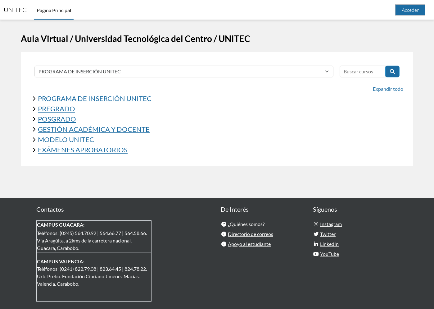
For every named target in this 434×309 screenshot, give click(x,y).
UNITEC (15, 10)
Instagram (331, 224)
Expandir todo (388, 89)
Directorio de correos (250, 234)
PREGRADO (56, 108)
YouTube (329, 254)
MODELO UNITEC (66, 139)
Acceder (410, 10)
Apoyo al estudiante (249, 244)
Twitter (328, 234)
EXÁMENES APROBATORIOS (83, 149)
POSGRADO (57, 119)
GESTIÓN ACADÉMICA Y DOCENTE (94, 129)
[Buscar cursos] (363, 71)
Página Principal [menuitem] (54, 10)
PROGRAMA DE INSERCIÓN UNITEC (94, 98)
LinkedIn (329, 244)
